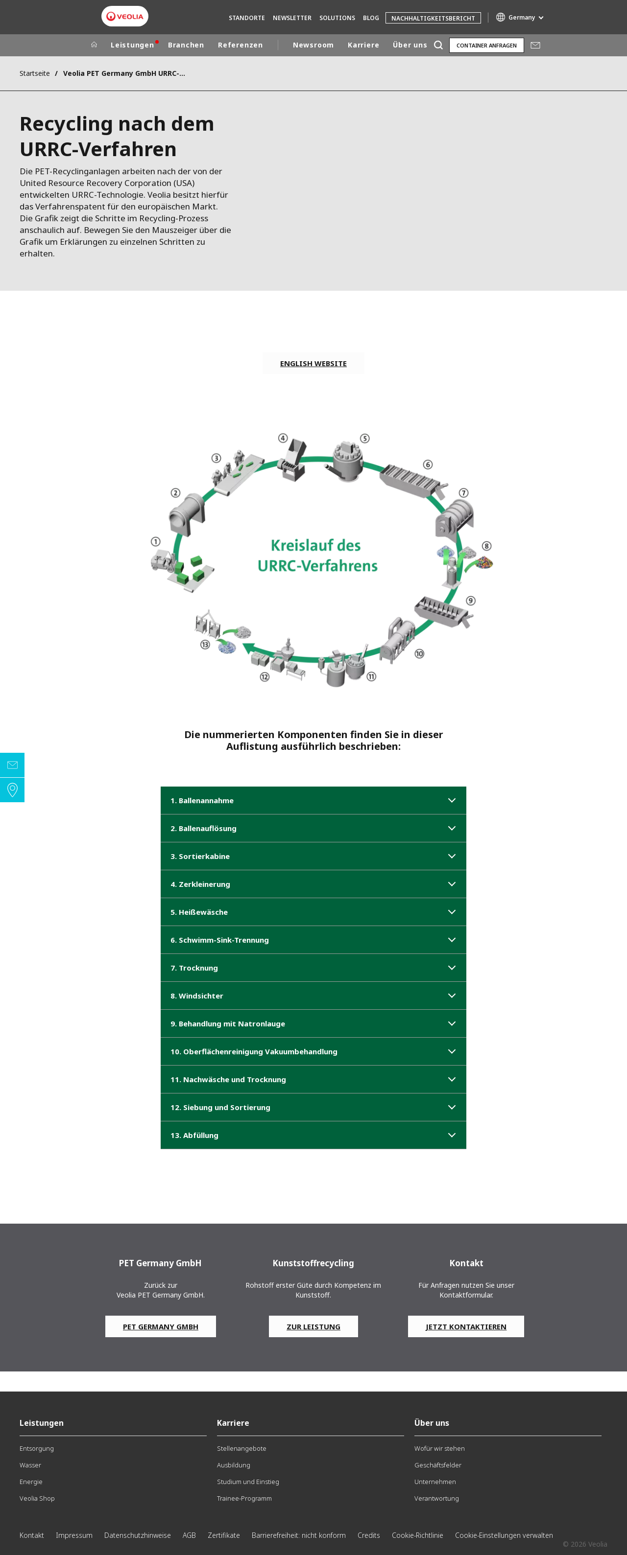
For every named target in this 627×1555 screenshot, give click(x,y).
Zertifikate (224, 1535)
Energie (31, 1481)
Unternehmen (435, 1481)
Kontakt (32, 1535)
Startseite (35, 73)
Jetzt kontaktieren (466, 1326)
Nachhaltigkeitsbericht (433, 18)
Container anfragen (487, 45)
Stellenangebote (241, 1448)
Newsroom (313, 44)
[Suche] (438, 45)
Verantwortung (436, 1498)
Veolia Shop (37, 1498)
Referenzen (240, 44)
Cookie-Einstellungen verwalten (504, 1535)
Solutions (337, 18)
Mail (535, 45)
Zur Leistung (313, 1326)
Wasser (30, 1465)
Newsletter (292, 18)
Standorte (247, 18)
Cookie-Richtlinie (417, 1535)
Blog (371, 18)
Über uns (410, 44)
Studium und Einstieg (248, 1481)
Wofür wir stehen (439, 1448)
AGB (189, 1535)
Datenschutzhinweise (137, 1535)
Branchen (186, 44)
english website (313, 363)
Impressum (74, 1535)
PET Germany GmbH (160, 1326)
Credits (369, 1535)
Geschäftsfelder (437, 1465)
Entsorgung (37, 1448)
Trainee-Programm (244, 1498)
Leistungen (132, 44)
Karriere (363, 44)
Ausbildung (233, 1465)
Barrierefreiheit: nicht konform (299, 1535)
